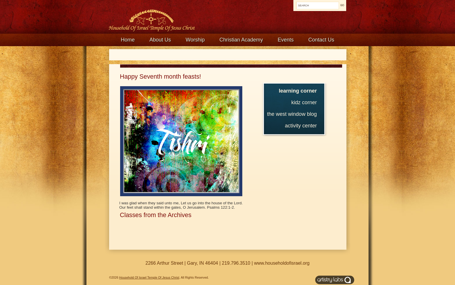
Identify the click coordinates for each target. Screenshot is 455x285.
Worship (195, 40)
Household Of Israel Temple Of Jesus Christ (149, 277)
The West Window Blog (292, 114)
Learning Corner (298, 91)
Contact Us (321, 40)
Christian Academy (241, 40)
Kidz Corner (304, 102)
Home (128, 40)
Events (286, 40)
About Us (160, 40)
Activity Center (301, 126)
